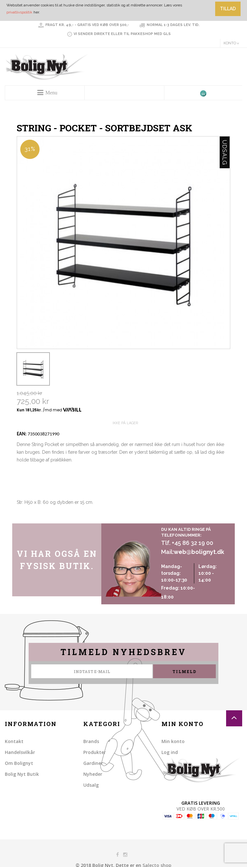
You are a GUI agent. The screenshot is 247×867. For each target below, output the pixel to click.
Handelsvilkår (20, 752)
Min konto (173, 741)
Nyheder (92, 774)
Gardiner (93, 763)
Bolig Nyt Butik (22, 774)
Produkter (94, 752)
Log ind (169, 752)
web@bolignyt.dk (199, 551)
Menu (51, 92)
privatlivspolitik (19, 12)
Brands (91, 741)
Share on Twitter (36, 517)
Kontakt (14, 741)
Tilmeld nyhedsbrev (123, 652)
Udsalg (91, 785)
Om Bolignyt (19, 763)
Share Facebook (23, 517)
